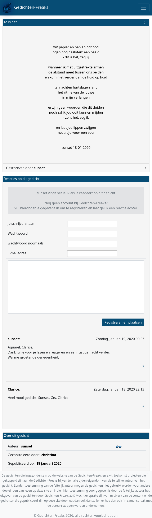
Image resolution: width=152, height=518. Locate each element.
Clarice (13, 389)
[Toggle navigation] (143, 8)
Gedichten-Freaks (25, 8)
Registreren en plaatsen (123, 322)
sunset (13, 339)
